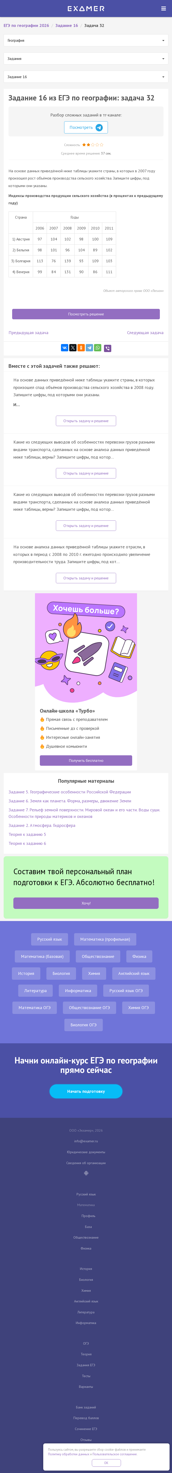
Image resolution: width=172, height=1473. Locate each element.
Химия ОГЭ (138, 1007)
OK (106, 1463)
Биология (61, 973)
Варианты (86, 1386)
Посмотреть (86, 127)
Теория (86, 1354)
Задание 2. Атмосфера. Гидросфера (42, 825)
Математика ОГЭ (34, 1007)
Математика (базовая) (42, 956)
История (26, 973)
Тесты (86, 1376)
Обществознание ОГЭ (89, 1007)
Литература (35, 990)
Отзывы (86, 1440)
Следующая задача (145, 332)
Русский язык (49, 939)
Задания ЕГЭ (86, 1365)
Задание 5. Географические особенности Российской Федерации (70, 792)
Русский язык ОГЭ (126, 990)
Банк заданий (86, 1407)
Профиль (88, 1216)
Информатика (78, 990)
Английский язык (133, 973)
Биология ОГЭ (83, 1025)
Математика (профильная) (105, 939)
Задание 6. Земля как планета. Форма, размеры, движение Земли (70, 801)
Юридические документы (86, 1152)
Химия (94, 973)
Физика (139, 956)
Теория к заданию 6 (27, 843)
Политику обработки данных (68, 1454)
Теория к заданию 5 (27, 834)
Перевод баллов (86, 1418)
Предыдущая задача (28, 332)
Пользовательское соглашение (115, 1454)
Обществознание (98, 956)
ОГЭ (86, 1343)
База (88, 1227)
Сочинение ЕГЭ (86, 1429)
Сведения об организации (86, 1163)
